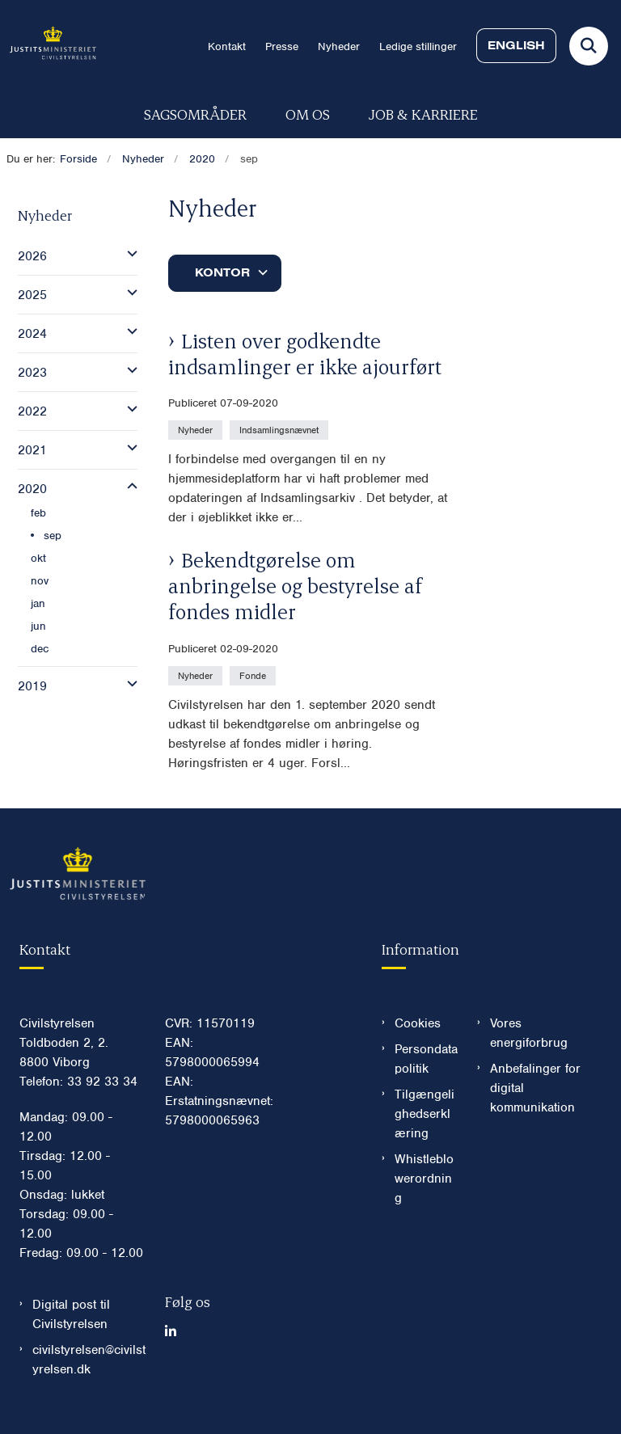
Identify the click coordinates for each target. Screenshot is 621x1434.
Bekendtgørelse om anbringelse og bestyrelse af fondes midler (295, 585)
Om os (307, 113)
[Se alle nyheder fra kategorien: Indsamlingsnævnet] (281, 429)
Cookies (418, 1023)
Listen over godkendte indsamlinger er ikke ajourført (304, 353)
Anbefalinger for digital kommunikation (535, 1088)
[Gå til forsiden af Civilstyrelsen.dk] (48, 45)
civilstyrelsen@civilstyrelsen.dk (89, 1359)
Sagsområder (195, 113)
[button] (128, 254)
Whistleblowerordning (424, 1178)
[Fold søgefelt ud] (588, 46)
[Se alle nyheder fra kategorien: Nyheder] (197, 429)
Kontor (222, 272)
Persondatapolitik (426, 1059)
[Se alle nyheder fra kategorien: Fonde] (254, 675)
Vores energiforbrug (529, 1033)
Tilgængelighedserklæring (424, 1113)
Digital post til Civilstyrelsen (71, 1314)
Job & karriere (423, 113)
